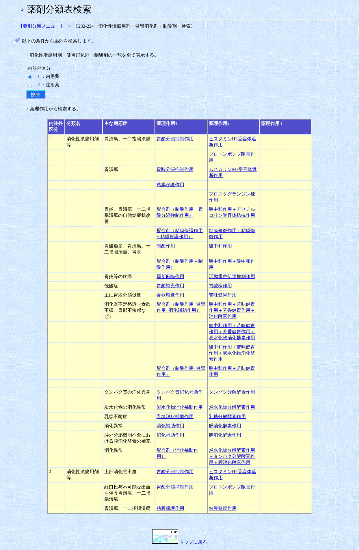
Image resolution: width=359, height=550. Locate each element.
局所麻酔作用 (170, 276)
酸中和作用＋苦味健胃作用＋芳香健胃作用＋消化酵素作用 (232, 310)
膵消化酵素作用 (225, 425)
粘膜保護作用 (170, 184)
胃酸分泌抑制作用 (175, 138)
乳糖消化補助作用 (175, 416)
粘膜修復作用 (223, 508)
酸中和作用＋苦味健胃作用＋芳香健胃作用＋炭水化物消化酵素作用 (232, 331)
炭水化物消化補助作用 (180, 407)
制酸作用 (166, 245)
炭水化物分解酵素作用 (232, 407)
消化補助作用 (170, 425)
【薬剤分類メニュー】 (41, 26)
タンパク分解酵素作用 (232, 391)
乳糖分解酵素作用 (227, 416)
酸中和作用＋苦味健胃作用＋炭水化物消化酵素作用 (232, 352)
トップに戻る (179, 542)
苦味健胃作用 (223, 294)
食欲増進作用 (170, 294)
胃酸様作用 (220, 285)
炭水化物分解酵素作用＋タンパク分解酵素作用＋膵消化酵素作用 (232, 456)
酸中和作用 (220, 245)
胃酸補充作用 (170, 285)
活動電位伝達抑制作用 (232, 276)
